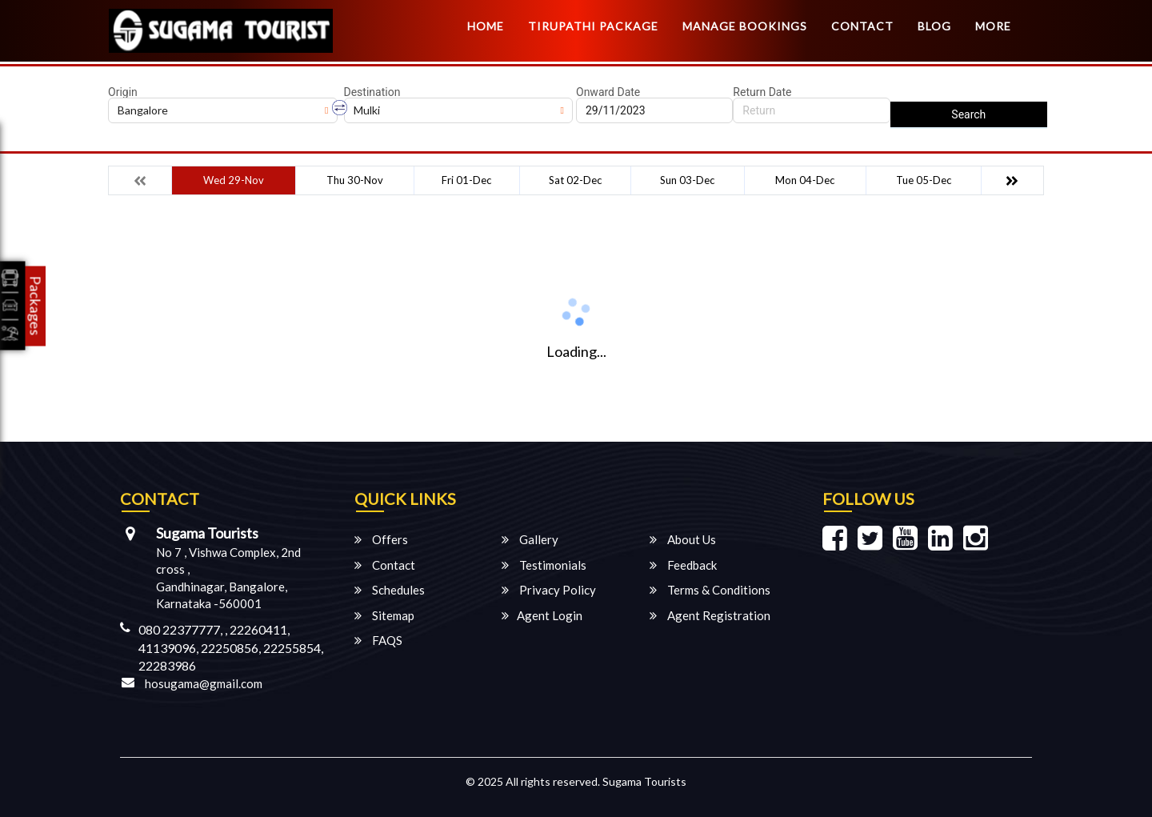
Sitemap (384, 615)
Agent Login (542, 615)
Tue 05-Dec (923, 180)
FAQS (378, 640)
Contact (862, 26)
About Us (683, 539)
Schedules (389, 590)
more (993, 26)
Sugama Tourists (644, 781)
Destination (372, 92)
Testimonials (544, 565)
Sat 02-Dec (575, 180)
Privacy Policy (549, 590)
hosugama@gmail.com (203, 683)
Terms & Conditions (710, 590)
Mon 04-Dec (804, 180)
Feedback (683, 565)
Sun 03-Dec (687, 180)
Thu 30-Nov (354, 180)
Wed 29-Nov (233, 180)
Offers (381, 539)
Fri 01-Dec (466, 180)
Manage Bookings (744, 26)
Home (485, 26)
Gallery (530, 539)
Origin (123, 92)
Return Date (762, 92)
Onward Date (608, 92)
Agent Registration (710, 615)
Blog (934, 26)
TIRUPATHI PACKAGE (593, 26)
